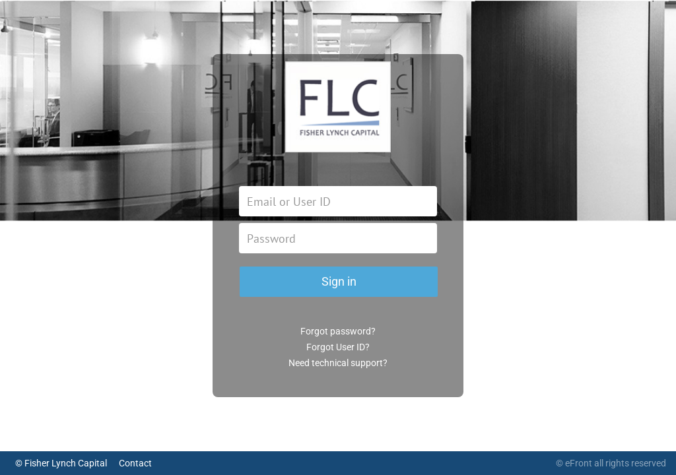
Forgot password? (338, 331)
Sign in (338, 281)
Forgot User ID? (338, 347)
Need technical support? (338, 363)
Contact (135, 463)
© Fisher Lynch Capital (61, 463)
